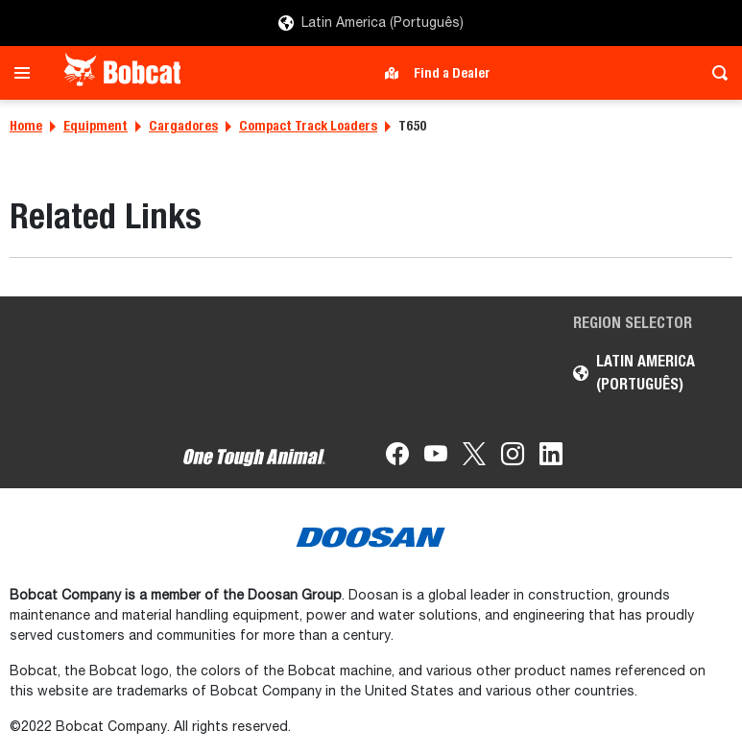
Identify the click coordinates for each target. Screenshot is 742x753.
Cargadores (183, 125)
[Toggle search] (714, 73)
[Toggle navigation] (27, 73)
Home (26, 125)
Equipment (95, 125)
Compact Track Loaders (308, 125)
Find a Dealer (452, 73)
